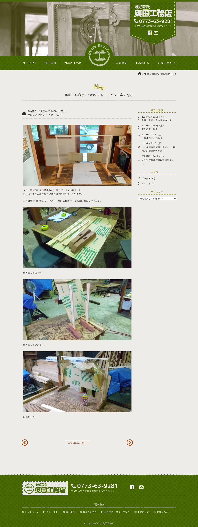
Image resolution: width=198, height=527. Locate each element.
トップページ (32, 512)
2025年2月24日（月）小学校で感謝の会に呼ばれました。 (158, 160)
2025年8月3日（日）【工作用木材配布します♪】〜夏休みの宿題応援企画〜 (158, 147)
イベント (146, 183)
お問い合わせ (164, 512)
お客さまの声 (90, 512)
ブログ (145, 178)
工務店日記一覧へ (77, 443)
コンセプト (52, 512)
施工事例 (70, 512)
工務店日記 (143, 512)
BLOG (147, 74)
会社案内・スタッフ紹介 (117, 512)
